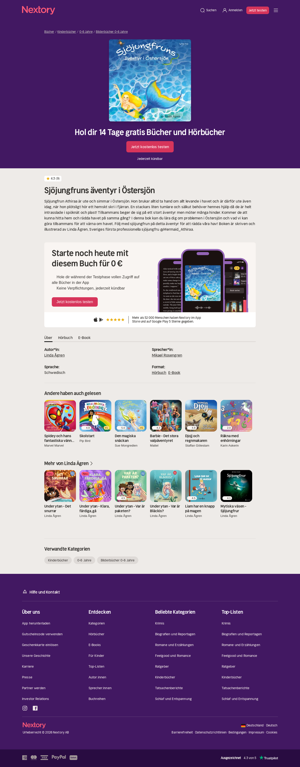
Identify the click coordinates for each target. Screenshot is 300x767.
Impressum (256, 732)
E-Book (174, 372)
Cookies (272, 732)
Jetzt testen (258, 10)
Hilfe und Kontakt (41, 592)
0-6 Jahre (86, 32)
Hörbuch (159, 372)
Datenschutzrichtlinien (210, 732)
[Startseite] (109, 10)
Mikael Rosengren (167, 355)
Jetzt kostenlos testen (150, 146)
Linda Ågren (54, 355)
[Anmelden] (232, 10)
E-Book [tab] (84, 337)
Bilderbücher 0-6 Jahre (112, 32)
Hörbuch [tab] (65, 337)
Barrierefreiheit (182, 732)
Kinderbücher (66, 32)
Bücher (49, 32)
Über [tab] (48, 337)
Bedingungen (237, 732)
